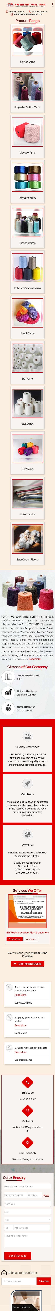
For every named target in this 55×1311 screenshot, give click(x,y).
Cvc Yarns (27, 424)
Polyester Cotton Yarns (27, 107)
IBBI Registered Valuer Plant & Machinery (27, 932)
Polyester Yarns (27, 197)
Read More (20, 994)
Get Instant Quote (27, 964)
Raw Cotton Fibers (27, 559)
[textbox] (35, 1195)
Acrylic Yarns (28, 333)
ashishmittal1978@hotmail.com (28, 14)
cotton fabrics (27, 514)
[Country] (27, 1219)
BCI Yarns (27, 378)
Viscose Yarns (27, 152)
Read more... (35, 659)
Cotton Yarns (27, 62)
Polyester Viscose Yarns (27, 288)
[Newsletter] (19, 1281)
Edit (46, 1195)
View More (31, 939)
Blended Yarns (27, 243)
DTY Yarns (27, 469)
